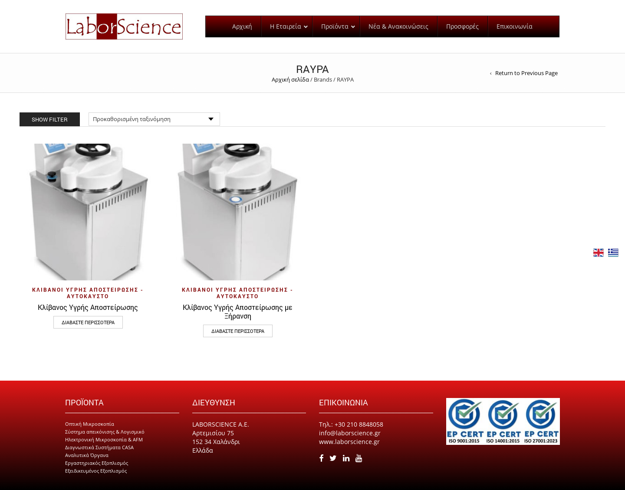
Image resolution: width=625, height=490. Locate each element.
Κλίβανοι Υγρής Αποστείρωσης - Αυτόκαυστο (88, 292)
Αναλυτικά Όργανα (87, 455)
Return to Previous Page (526, 73)
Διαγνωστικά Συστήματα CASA (99, 447)
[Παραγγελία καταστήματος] (154, 119)
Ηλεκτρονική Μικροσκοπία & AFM (104, 439)
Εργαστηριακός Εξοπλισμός (96, 463)
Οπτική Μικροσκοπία (89, 424)
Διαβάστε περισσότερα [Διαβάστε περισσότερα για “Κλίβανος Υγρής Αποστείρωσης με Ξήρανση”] (237, 331)
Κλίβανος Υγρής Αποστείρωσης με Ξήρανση (238, 311)
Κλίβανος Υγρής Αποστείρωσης (88, 307)
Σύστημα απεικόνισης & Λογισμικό (105, 431)
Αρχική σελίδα (290, 79)
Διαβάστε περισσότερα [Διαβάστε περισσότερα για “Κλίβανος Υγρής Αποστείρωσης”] (88, 322)
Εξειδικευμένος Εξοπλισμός (96, 470)
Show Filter (50, 119)
